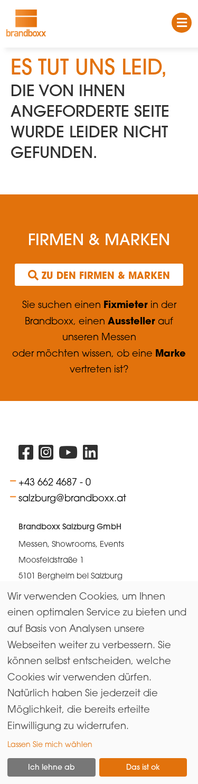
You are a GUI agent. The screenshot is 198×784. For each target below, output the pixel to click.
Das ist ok (143, 767)
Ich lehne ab (51, 767)
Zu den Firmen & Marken (99, 275)
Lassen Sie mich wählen (49, 744)
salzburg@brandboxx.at (72, 497)
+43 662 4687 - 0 (54, 482)
